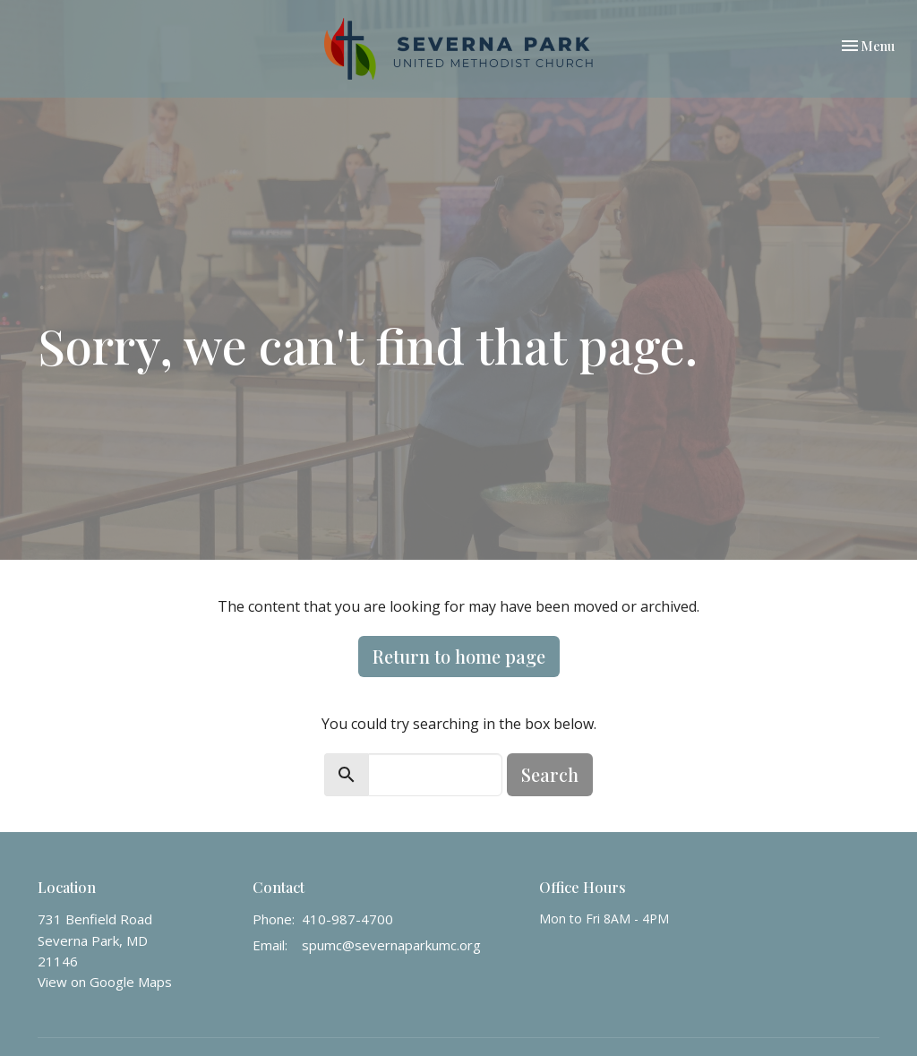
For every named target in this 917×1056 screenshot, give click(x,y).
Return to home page (459, 656)
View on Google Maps (105, 982)
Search (549, 774)
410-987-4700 (347, 919)
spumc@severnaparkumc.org (391, 945)
